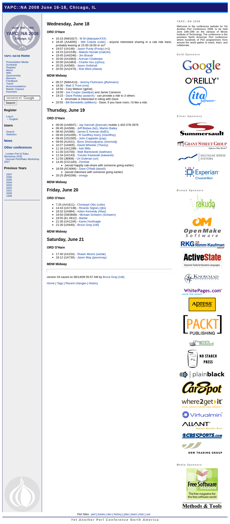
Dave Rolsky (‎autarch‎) (80, 95)
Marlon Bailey (108, 128)
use (148, 514)
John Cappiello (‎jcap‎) (92, 138)
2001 (9, 190)
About (9, 70)
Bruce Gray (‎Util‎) (88, 224)
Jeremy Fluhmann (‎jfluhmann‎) (99, 82)
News (8, 140)
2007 (9, 174)
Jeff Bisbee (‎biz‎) (87, 128)
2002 (9, 188)
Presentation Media (17, 62)
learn (134, 514)
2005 (9, 179)
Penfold (84, 162)
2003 (9, 185)
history (118, 514)
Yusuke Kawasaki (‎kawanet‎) (95, 155)
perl (93, 514)
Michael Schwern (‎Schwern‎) (98, 214)
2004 (9, 182)
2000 (9, 193)
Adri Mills (85, 148)
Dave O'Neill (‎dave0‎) (92, 168)
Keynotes (11, 91)
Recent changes (75, 283)
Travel (9, 83)
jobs (126, 514)
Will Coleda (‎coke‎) (93, 42)
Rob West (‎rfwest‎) (90, 69)
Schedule (11, 64)
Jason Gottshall (87, 65)
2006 (9, 177)
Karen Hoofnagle (90, 221)
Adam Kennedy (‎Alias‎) (91, 211)
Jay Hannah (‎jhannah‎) (93, 125)
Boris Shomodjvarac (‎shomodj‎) (97, 141)
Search (10, 131)
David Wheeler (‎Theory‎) (92, 145)
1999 (9, 196)
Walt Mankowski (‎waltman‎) (94, 151)
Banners (11, 78)
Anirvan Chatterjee (91, 58)
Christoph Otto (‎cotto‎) (91, 204)
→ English (12, 119)
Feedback (12, 81)
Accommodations (16, 86)
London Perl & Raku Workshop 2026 (16, 155)
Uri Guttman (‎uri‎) (87, 158)
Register (11, 67)
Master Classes (15, 89)
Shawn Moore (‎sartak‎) (91, 254)
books (101, 514)
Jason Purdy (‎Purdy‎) (90, 48)
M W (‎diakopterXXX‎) (93, 38)
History (93, 283)
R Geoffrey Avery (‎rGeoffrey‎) (97, 135)
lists (141, 514)
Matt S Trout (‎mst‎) (77, 85)
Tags (60, 283)
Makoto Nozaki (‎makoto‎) (94, 52)
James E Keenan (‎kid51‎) (93, 131)
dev (109, 514)
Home (17, 56)
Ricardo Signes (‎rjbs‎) (92, 208)
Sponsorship (13, 75)
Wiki (8, 72)
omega (83, 175)
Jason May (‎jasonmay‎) (91, 257)
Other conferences (18, 147)
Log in (9, 116)
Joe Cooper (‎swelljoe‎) (80, 92)
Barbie (83, 218)
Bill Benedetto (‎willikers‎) (81, 102)
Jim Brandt (86, 55)
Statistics (11, 134)
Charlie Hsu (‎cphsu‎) (91, 62)
